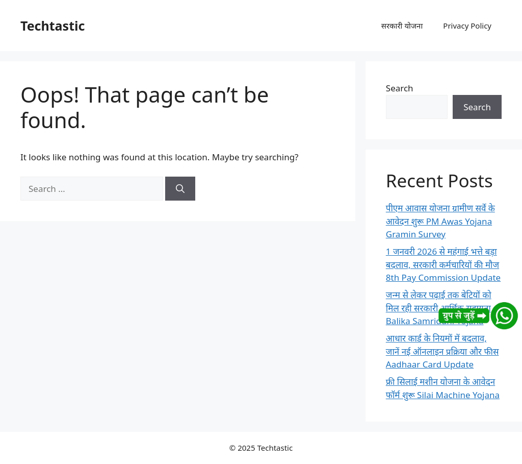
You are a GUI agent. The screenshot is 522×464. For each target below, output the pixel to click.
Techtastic (52, 25)
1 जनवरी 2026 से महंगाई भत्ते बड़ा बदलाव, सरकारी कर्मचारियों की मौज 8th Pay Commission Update (443, 264)
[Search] (180, 189)
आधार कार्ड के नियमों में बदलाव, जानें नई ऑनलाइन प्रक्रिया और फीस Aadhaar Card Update (442, 351)
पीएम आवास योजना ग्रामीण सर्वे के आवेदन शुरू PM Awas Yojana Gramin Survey (440, 221)
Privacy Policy (467, 25)
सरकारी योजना (402, 25)
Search (399, 88)
